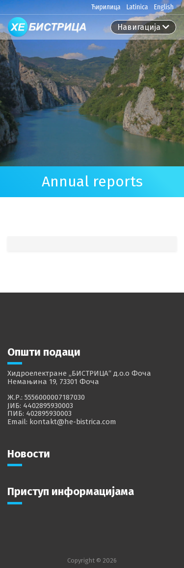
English (164, 6)
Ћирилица (106, 6)
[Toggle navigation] (143, 27)
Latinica (137, 6)
